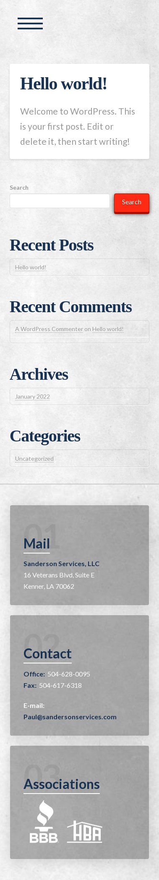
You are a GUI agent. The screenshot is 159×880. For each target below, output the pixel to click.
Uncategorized (34, 458)
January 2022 (32, 396)
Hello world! (63, 83)
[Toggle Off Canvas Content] (30, 23)
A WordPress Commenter (49, 328)
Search (19, 187)
